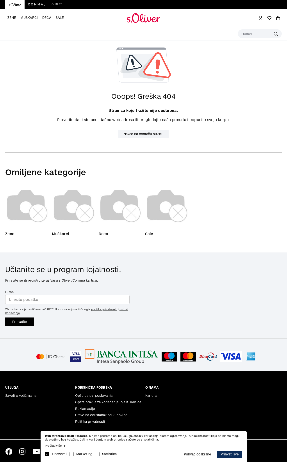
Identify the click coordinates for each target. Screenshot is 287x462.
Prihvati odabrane (197, 454)
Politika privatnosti (90, 422)
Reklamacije (85, 409)
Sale (60, 18)
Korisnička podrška (93, 388)
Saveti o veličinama (21, 396)
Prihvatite (19, 322)
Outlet (57, 4)
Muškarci (29, 18)
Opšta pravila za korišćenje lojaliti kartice (108, 402)
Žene (11, 18)
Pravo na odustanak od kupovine (101, 415)
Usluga (11, 388)
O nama (152, 388)
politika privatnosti (104, 309)
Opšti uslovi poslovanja (93, 396)
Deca (46, 18)
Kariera (151, 396)
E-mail (10, 292)
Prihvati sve (230, 454)
